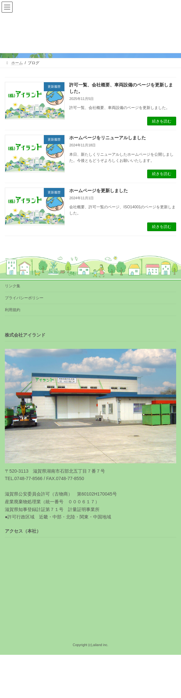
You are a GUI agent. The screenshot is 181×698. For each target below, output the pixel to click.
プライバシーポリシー (24, 298)
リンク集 (12, 286)
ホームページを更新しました (98, 190)
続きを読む (161, 121)
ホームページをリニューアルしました (107, 137)
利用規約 (12, 310)
